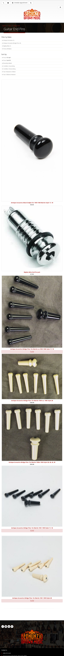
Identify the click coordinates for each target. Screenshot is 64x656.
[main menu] (60, 7)
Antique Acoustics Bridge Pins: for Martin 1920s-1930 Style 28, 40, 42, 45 (32, 462)
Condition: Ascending (9, 66)
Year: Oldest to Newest (9, 74)
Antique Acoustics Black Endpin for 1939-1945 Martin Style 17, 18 (32, 203)
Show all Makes (7, 49)
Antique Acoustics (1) (8, 40)
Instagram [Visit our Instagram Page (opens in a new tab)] (5, 626)
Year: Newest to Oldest (9, 72)
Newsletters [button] (12, 626)
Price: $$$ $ (7, 57)
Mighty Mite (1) (7, 46)
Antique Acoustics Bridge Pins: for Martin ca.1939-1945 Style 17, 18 (32, 349)
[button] (31, 2)
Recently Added (7, 63)
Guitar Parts (16, 26)
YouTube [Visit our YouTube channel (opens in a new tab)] (9, 626)
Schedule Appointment (19, 3)
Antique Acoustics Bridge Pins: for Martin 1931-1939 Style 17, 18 (32, 528)
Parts (9, 26)
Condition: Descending (9, 69)
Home (4, 26)
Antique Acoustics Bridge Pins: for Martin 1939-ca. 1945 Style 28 (32, 400)
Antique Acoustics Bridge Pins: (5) (12, 43)
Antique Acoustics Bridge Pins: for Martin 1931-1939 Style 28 (32, 598)
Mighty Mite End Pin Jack (32, 272)
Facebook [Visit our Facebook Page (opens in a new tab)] (2, 626)
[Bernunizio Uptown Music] (32, 15)
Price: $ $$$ (7, 60)
